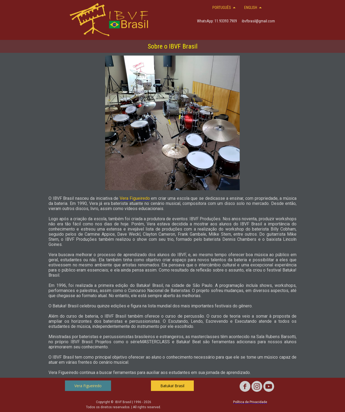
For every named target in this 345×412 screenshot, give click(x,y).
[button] (88, 385)
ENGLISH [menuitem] (250, 7)
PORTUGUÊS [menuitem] (221, 7)
